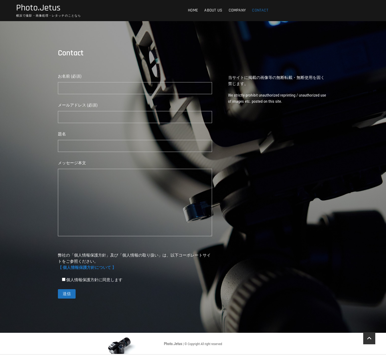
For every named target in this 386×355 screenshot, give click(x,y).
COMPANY (237, 10)
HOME (193, 10)
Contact (260, 10)
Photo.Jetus (39, 8)
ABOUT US (213, 10)
